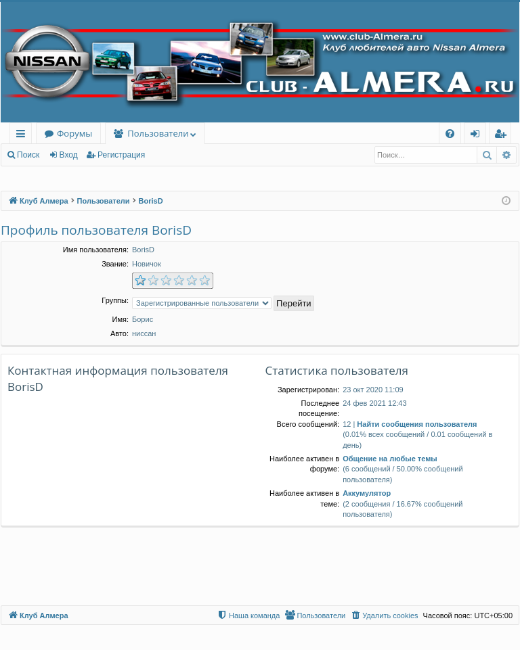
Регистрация (121, 155)
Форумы (74, 133)
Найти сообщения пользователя (417, 424)
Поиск (28, 155)
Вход (69, 155)
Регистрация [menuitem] (503, 135)
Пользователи (157, 133)
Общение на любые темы (390, 459)
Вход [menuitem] (477, 135)
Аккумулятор (367, 493)
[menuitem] (449, 133)
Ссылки (23, 135)
